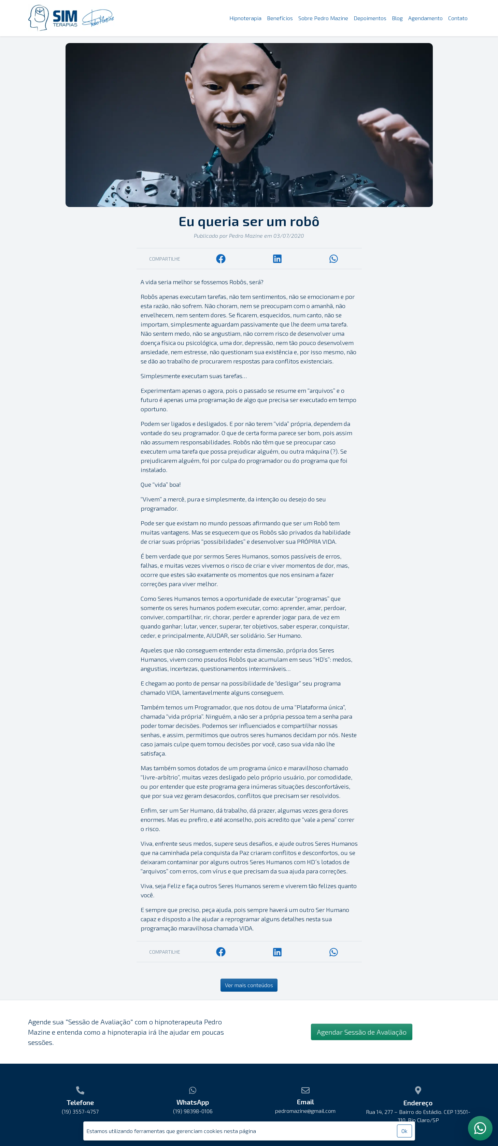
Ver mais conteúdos (249, 985)
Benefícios (280, 18)
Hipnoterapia (245, 18)
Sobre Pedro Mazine (323, 18)
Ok (404, 1131)
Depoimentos (370, 18)
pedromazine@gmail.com (305, 1110)
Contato (458, 18)
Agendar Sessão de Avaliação (362, 1032)
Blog (397, 18)
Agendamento (425, 18)
